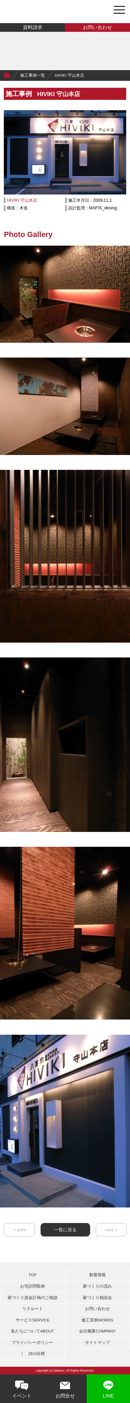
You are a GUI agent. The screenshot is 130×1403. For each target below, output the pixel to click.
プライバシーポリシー (32, 1342)
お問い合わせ (97, 27)
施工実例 (97, 1320)
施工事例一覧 (32, 75)
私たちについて (32, 1331)
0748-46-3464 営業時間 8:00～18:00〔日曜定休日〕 (102, 9)
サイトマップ (97, 1342)
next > (111, 1229)
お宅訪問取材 (32, 1286)
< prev (19, 1229)
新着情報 (97, 1275)
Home (7, 75)
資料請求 (32, 27)
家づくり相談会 (97, 1298)
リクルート (32, 1309)
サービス (33, 1320)
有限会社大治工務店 (36, 11)
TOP (32, 1275)
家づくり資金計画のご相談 (33, 1298)
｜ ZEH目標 (32, 1354)
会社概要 (97, 1331)
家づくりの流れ (97, 1286)
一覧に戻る (65, 1229)
